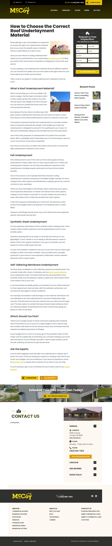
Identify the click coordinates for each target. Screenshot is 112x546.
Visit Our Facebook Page (80, 457)
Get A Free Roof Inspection (55, 396)
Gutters (96, 10)
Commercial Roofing (20, 511)
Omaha (82, 426)
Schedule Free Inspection (90, 511)
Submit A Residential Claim (90, 514)
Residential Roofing (19, 514)
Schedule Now (92, 2)
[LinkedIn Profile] (96, 496)
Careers (52, 520)
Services (16, 508)
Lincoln (82, 462)
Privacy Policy (18, 541)
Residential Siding (18, 526)
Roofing (54, 10)
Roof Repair (16, 517)
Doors (77, 10)
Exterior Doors (18, 523)
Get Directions (75, 438)
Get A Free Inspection (87, 72)
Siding (86, 10)
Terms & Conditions (30, 541)
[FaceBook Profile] (92, 496)
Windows (66, 10)
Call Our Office (47, 378)
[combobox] (87, 65)
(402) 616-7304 (76, 450)
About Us (17, 2)
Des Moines (82, 468)
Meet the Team (54, 511)
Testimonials (54, 517)
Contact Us (30, 2)
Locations (85, 520)
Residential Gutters (19, 528)
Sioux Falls (82, 474)
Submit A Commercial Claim (91, 517)
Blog (51, 514)
